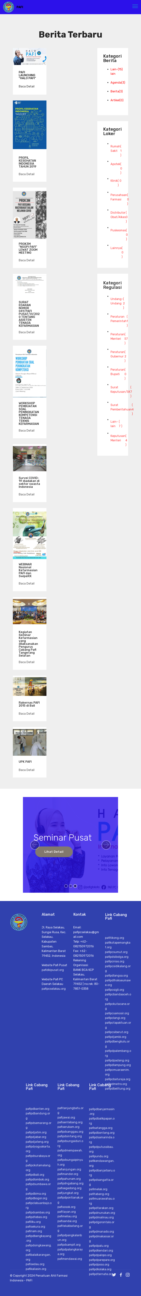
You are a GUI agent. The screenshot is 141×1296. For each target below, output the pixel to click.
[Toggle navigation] (135, 6)
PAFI (20, 7)
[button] (34, 845)
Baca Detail (27, 86)
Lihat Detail (54, 852)
